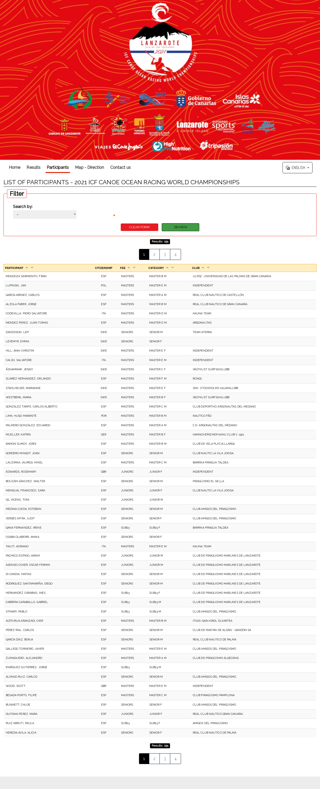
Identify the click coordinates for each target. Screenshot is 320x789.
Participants (58, 167)
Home (14, 167)
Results (33, 167)
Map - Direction (89, 167)
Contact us (120, 167)
